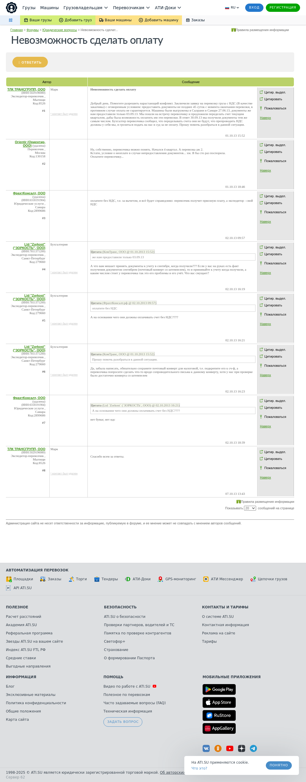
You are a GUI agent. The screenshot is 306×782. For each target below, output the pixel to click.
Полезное (17, 607)
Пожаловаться (275, 108)
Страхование (116, 650)
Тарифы (209, 641)
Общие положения (23, 711)
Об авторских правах (180, 772)
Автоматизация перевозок (37, 570)
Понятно (279, 765)
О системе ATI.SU (218, 617)
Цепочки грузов (268, 579)
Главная (16, 30)
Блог (10, 686)
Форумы (33, 30)
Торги (78, 579)
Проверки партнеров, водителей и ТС (139, 625)
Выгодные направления (28, 666)
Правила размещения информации (262, 30)
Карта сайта (17, 720)
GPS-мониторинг (177, 579)
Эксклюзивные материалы (31, 695)
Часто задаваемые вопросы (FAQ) (134, 703)
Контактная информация (225, 625)
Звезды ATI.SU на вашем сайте (34, 641)
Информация (21, 677)
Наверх (265, 117)
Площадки (19, 579)
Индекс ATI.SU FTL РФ (25, 650)
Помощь (113, 677)
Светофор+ (114, 641)
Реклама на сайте (218, 633)
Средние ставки (21, 658)
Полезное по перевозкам (126, 695)
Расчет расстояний (23, 617)
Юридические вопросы (60, 30)
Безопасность (120, 607)
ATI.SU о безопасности (124, 617)
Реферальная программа (29, 633)
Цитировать (273, 99)
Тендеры (106, 579)
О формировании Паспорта (129, 658)
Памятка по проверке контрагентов (137, 633)
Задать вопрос (123, 722)
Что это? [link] (199, 768)
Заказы (50, 579)
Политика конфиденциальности (36, 703)
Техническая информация (127, 711)
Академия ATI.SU (21, 625)
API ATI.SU (19, 588)
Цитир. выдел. (275, 92)
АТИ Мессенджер (223, 579)
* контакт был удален (64, 113)
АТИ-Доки (138, 579)
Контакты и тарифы (225, 607)
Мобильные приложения (232, 677)
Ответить (32, 62)
